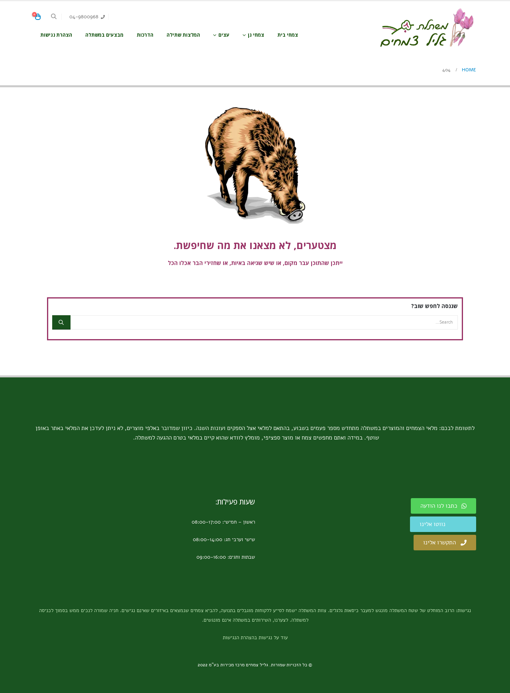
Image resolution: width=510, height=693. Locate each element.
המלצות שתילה (183, 34)
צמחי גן (256, 34)
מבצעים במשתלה (104, 34)
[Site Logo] (426, 28)
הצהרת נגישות (56, 34)
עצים (224, 34)
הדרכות (145, 34)
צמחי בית (287, 34)
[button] (54, 17)
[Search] (61, 322)
